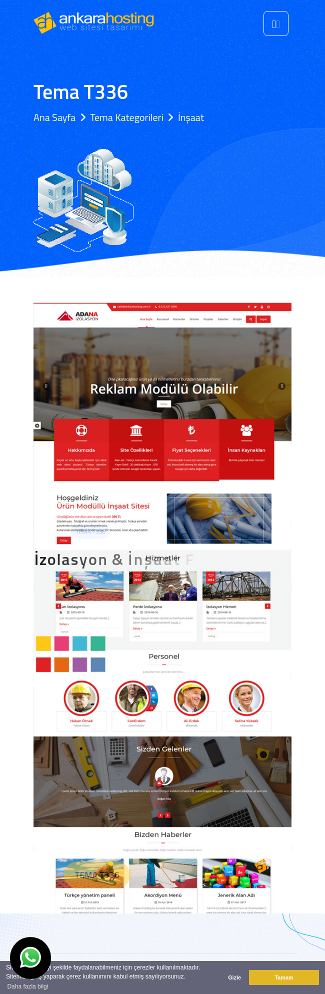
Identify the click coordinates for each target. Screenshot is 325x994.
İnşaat (191, 117)
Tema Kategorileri (127, 117)
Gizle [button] (234, 977)
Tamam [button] (283, 977)
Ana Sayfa (55, 117)
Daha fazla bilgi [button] (27, 986)
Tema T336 (114, 875)
